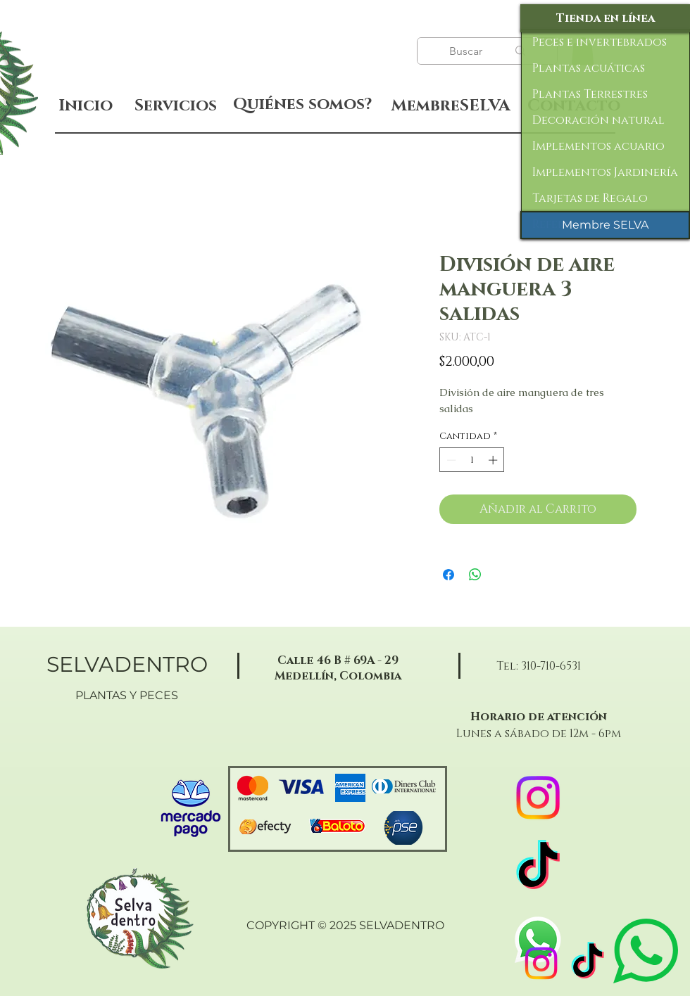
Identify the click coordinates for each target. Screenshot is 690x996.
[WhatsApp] (538, 940)
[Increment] (494, 460)
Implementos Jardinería (605, 172)
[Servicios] (175, 106)
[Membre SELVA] (605, 225)
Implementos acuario (598, 146)
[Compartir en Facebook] (448, 574)
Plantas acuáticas (588, 68)
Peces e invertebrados (599, 42)
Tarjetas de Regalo (590, 198)
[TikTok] (587, 963)
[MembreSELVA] (450, 106)
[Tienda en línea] (605, 18)
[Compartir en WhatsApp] (475, 574)
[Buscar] (467, 51)
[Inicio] (85, 106)
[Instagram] (541, 963)
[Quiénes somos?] (302, 105)
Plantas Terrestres (590, 94)
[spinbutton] (472, 460)
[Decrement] (449, 460)
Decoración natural (598, 120)
